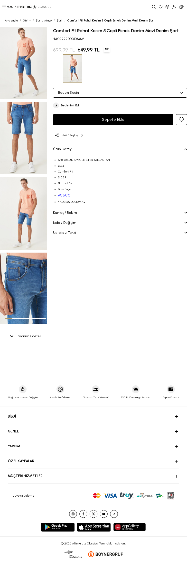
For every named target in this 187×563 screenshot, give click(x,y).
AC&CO (64, 195)
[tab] (8, 318)
